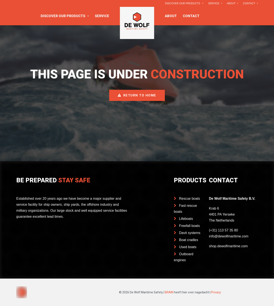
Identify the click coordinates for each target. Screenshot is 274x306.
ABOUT (232, 3)
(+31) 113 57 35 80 (223, 230)
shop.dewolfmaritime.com (228, 246)
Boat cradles (188, 240)
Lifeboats (186, 218)
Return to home (137, 95)
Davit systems (190, 233)
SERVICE (215, 3)
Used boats (188, 247)
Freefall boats (189, 226)
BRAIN (169, 292)
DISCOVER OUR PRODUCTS (184, 3)
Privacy (216, 292)
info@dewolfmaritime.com (228, 236)
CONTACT (250, 3)
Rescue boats (189, 198)
